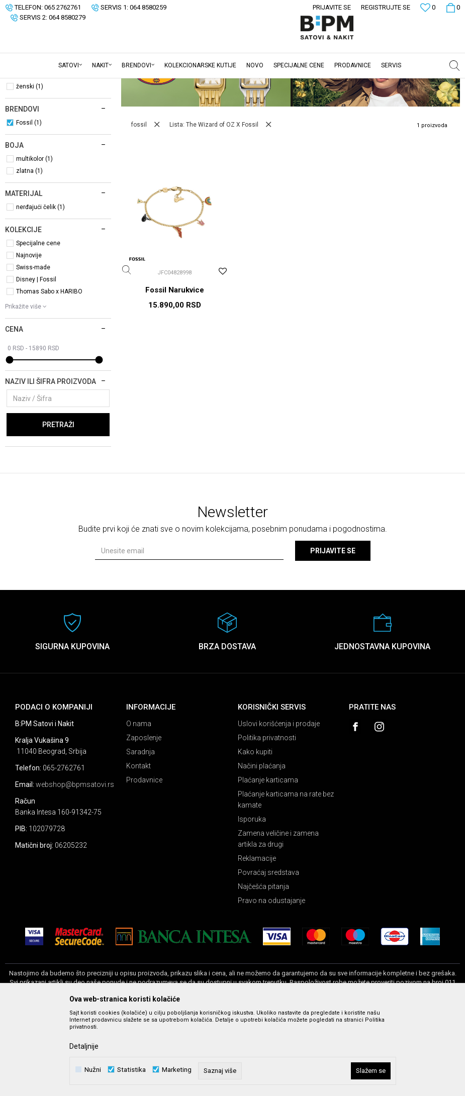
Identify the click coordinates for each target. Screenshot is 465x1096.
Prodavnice (144, 858)
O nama (138, 802)
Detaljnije (84, 1046)
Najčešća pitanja (263, 965)
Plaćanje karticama (268, 858)
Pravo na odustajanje (271, 979)
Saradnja (140, 830)
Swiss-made (33, 345)
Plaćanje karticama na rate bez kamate (286, 877)
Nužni (92, 1069)
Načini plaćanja (262, 844)
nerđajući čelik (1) (40, 285)
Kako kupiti (255, 830)
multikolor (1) (34, 237)
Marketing (177, 1069)
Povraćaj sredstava (268, 951)
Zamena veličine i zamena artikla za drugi (278, 917)
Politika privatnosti (267, 816)
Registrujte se (385, 7)
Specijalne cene (38, 321)
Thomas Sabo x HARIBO (49, 369)
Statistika (131, 1069)
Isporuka (252, 897)
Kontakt (138, 844)
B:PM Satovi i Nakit (30, 84)
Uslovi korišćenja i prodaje (279, 802)
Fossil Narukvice (174, 368)
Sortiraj (387, 101)
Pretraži (58, 503)
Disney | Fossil (36, 357)
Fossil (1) (29, 201)
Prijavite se (332, 629)
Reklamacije (257, 937)
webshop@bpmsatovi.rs (75, 863)
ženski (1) (29, 164)
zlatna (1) (29, 249)
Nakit (20, 128)
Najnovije (29, 333)
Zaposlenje (143, 816)
